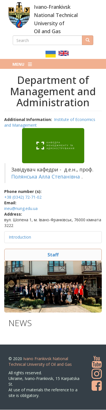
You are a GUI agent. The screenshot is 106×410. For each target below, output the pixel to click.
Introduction (20, 237)
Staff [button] (53, 255)
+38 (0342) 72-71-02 (23, 197)
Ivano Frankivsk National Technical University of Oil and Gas (40, 361)
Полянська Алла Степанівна (45, 176)
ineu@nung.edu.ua (21, 208)
